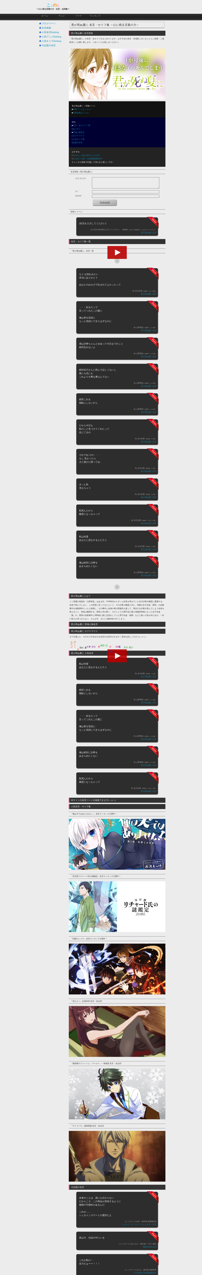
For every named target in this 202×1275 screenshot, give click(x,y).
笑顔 (117, 647)
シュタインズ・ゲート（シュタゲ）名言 (139, 1224)
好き (94, 647)
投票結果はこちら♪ (81, 113)
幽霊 (102, 645)
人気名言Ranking (50, 32)
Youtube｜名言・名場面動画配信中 (88, 159)
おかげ (71, 643)
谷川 (126, 647)
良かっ (119, 646)
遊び (131, 647)
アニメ (61, 16)
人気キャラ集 (79, 139)
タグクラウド (79, 136)
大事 (89, 647)
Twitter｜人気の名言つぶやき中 (86, 155)
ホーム (45, 16)
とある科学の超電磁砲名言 (144, 1273)
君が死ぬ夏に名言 (148, 233)
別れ (81, 648)
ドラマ (78, 16)
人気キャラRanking (51, 41)
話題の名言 (78, 143)
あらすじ (77, 129)
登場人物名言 (79, 132)
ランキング (95, 16)
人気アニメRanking (51, 36)
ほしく (74, 643)
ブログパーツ (49, 23)
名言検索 (46, 28)
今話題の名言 (49, 45)
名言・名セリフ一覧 (81, 125)
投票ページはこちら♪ (82, 109)
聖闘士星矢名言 (149, 1247)
